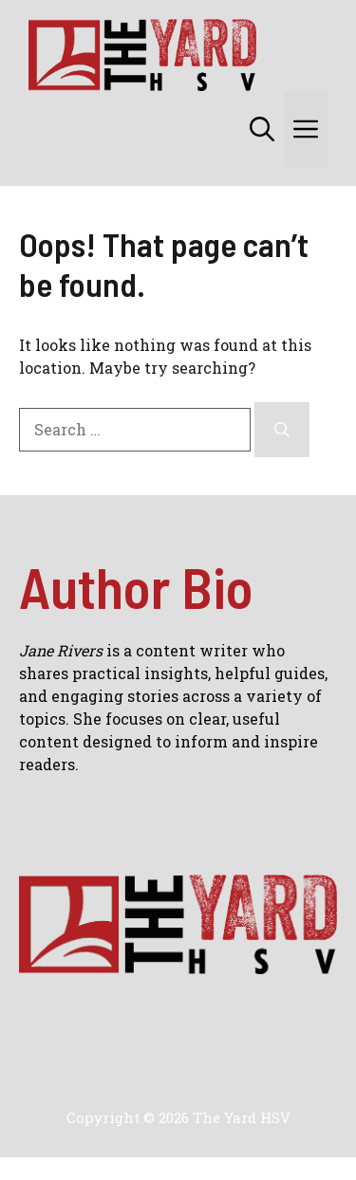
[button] (262, 129)
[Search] (281, 429)
